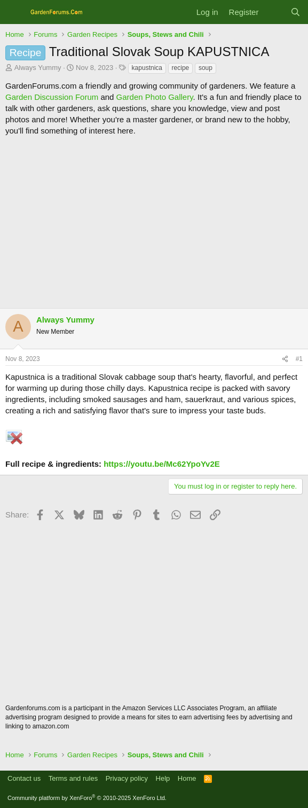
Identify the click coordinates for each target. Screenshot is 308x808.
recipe (180, 68)
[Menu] (14, 12)
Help (163, 778)
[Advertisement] (154, 222)
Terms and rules (73, 778)
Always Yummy (37, 68)
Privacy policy (127, 778)
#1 (299, 359)
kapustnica (147, 68)
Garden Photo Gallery (154, 96)
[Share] (285, 359)
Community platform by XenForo (87, 798)
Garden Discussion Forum (51, 96)
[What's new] (274, 12)
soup (205, 68)
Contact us (24, 778)
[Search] (295, 12)
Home (187, 778)
